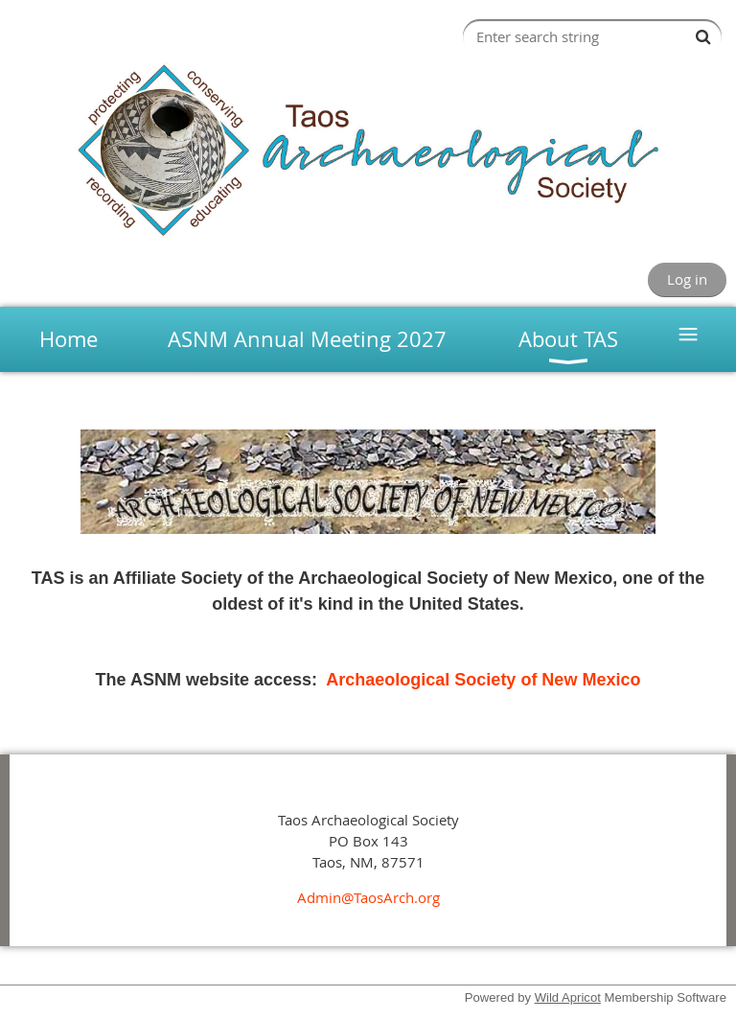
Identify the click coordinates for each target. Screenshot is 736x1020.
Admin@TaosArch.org (368, 897)
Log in (687, 279)
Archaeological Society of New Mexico (483, 679)
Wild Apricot (568, 997)
